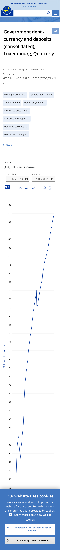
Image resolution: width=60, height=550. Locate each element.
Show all (8, 145)
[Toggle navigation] (55, 13)
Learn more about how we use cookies (32, 517)
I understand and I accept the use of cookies (32, 529)
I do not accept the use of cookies (32, 540)
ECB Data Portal (29, 6)
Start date (11, 174)
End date (36, 174)
